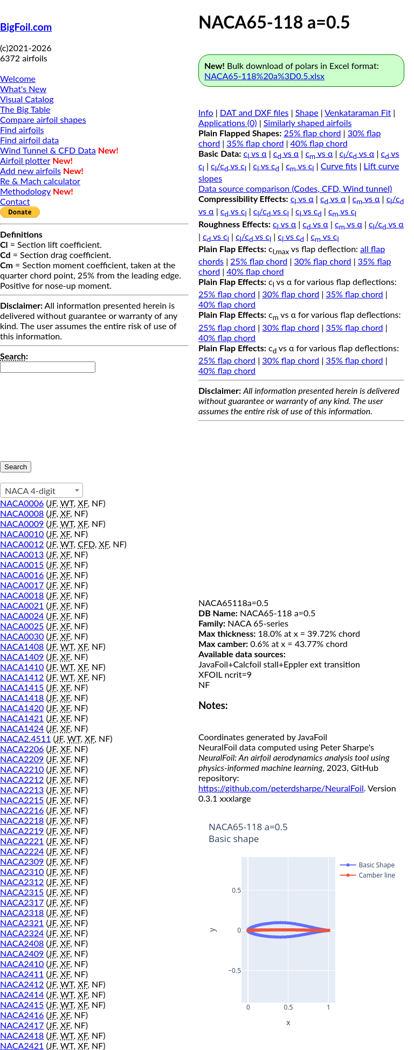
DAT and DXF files (254, 112)
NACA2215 (22, 800)
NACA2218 (22, 820)
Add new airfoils (30, 170)
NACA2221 (22, 841)
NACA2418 (22, 1035)
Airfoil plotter (25, 160)
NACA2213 (22, 789)
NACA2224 (22, 851)
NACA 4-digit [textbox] (30, 490)
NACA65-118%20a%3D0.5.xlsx (264, 76)
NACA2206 (22, 748)
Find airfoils (22, 129)
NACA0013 (22, 554)
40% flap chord (319, 143)
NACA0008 (22, 513)
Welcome (18, 78)
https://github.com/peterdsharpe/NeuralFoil (281, 788)
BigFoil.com (26, 27)
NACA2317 (22, 902)
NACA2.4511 (25, 738)
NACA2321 (22, 922)
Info (205, 112)
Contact (15, 201)
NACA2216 (22, 810)
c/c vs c (228, 166)
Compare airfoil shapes (43, 119)
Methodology (25, 191)
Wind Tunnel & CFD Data (48, 150)
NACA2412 (22, 984)
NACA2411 (22, 974)
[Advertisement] (301, 511)
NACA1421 (22, 718)
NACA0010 (22, 534)
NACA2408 (22, 943)
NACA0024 (22, 615)
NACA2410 (22, 963)
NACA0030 (22, 636)
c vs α (255, 153)
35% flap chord (255, 143)
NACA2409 (22, 953)
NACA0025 (22, 626)
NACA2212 (22, 779)
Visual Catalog (27, 99)
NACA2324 (22, 933)
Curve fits (339, 166)
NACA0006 (22, 503)
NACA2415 (22, 1004)
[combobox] (41, 490)
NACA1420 (22, 708)
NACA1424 (22, 728)
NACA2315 (22, 892)
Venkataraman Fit (358, 112)
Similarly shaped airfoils (308, 122)
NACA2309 (22, 861)
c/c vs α (357, 153)
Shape (307, 112)
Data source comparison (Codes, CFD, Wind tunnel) (295, 188)
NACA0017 (22, 585)
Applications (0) (227, 122)
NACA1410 (22, 667)
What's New (23, 89)
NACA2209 (22, 759)
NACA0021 (22, 605)
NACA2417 (22, 1025)
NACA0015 (22, 564)
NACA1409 (22, 656)
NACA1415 (22, 687)
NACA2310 (22, 871)
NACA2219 (22, 830)
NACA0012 (22, 544)
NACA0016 (22, 574)
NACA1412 (22, 677)
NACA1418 (22, 697)
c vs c (266, 166)
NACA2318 (22, 912)
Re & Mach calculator (40, 181)
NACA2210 (22, 769)
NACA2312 (22, 882)
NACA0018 (22, 595)
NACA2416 (22, 1015)
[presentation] (44, 411)
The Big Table (25, 109)
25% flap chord (312, 133)
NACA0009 (22, 523)
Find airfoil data (29, 140)
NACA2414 (22, 994)
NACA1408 (22, 646)
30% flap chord (322, 261)
